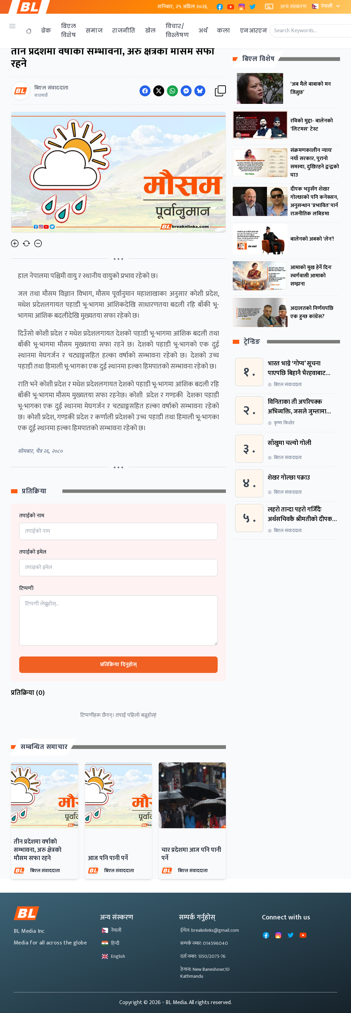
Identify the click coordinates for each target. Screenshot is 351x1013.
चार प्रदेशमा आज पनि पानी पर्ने (191, 854)
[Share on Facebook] (145, 90)
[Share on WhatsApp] (172, 90)
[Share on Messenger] (186, 90)
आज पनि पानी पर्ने (108, 858)
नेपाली (326, 6)
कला (223, 31)
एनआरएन (253, 31)
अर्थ (202, 31)
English (113, 956)
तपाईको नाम (31, 516)
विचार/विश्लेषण (177, 30)
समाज (94, 31)
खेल (150, 31)
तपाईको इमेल (32, 552)
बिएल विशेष (68, 30)
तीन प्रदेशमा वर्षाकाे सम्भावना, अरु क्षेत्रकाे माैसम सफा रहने (37, 850)
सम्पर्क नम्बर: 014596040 (204, 943)
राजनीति (123, 31)
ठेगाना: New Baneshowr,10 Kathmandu (205, 972)
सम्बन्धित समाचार (44, 747)
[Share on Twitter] (158, 90)
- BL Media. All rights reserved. (197, 1002)
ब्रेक (46, 31)
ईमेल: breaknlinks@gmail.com (209, 930)
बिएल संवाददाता (45, 871)
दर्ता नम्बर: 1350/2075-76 (203, 956)
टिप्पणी (26, 588)
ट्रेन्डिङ (252, 342)
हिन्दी (110, 943)
